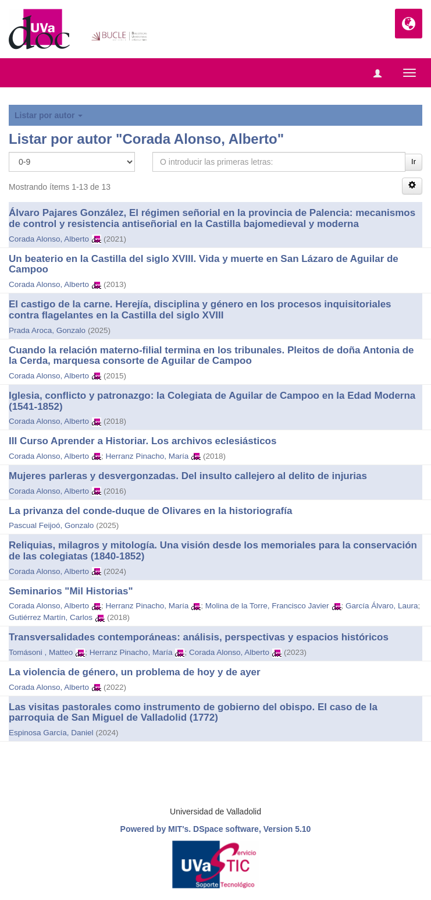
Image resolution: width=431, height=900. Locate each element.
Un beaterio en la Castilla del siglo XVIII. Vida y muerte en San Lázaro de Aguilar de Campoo (203, 264)
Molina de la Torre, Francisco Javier (267, 605)
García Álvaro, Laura (381, 605)
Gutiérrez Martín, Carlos (50, 617)
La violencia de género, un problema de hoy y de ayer (135, 672)
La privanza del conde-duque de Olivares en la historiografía (150, 510)
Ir (413, 161)
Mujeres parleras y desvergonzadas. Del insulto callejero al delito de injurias (188, 475)
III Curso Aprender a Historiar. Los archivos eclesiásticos (142, 441)
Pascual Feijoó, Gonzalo (51, 525)
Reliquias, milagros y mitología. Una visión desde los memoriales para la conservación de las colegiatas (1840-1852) (213, 551)
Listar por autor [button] (49, 115)
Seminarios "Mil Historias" (71, 591)
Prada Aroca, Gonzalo (47, 330)
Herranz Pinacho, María (147, 456)
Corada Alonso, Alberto (49, 239)
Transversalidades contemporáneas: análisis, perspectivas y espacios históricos (199, 637)
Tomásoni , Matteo (41, 652)
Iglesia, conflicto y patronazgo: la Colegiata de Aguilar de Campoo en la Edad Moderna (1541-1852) (212, 401)
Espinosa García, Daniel (51, 732)
